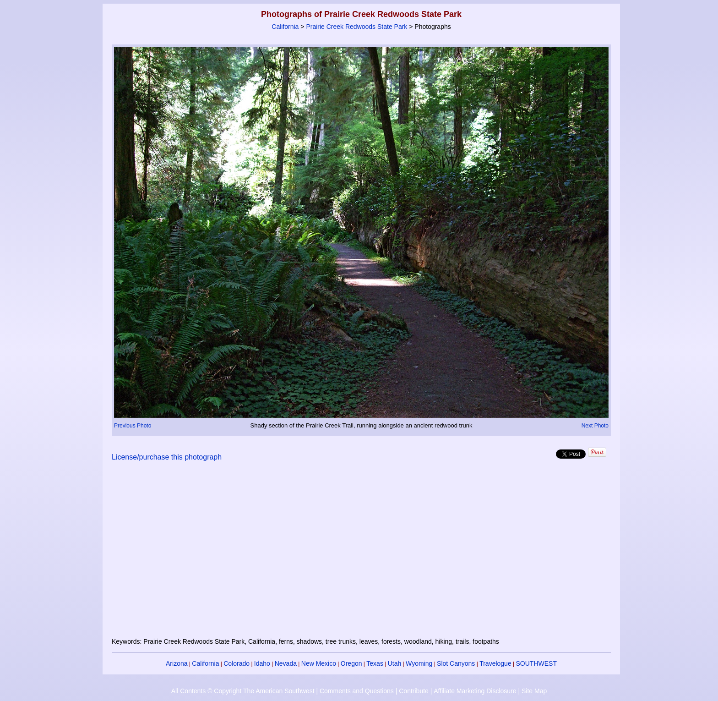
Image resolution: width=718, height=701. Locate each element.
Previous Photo (132, 425)
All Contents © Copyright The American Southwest (243, 691)
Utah (395, 663)
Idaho (262, 663)
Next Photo (595, 425)
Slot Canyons (456, 663)
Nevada (286, 663)
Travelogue (495, 663)
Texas (374, 663)
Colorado (236, 663)
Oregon (351, 663)
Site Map (534, 691)
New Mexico (318, 663)
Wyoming (419, 663)
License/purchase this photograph (167, 457)
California (285, 26)
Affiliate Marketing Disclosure (475, 691)
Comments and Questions (357, 691)
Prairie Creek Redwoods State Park (356, 26)
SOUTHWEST (536, 663)
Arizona (176, 663)
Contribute (414, 691)
